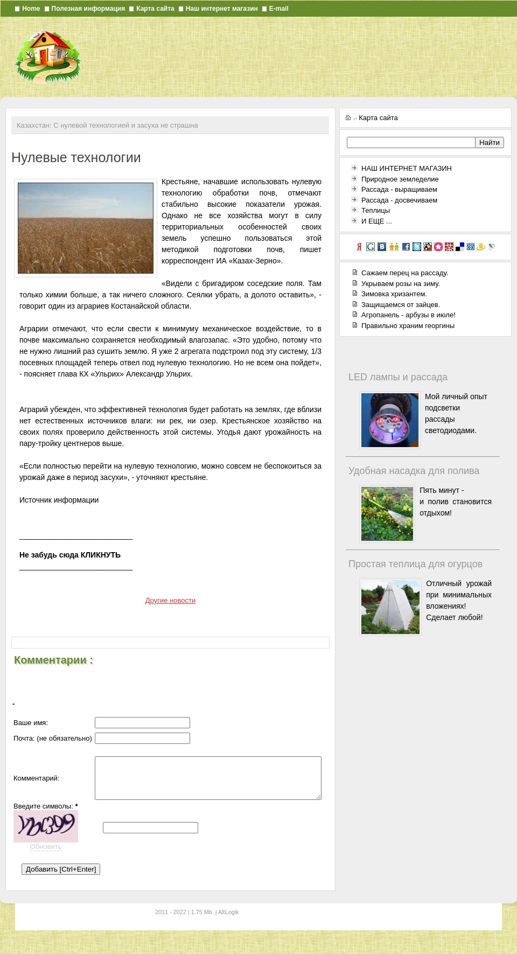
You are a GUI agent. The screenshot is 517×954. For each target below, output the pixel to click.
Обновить (46, 859)
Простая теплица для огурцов (415, 564)
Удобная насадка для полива (413, 470)
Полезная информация (88, 8)
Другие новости (170, 600)
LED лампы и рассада (398, 377)
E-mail (279, 8)
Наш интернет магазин (222, 8)
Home (31, 8)
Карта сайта (155, 8)
